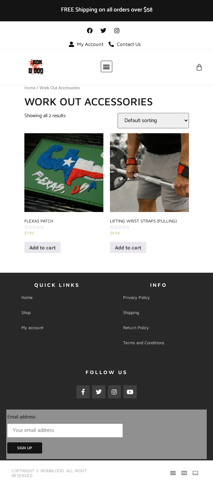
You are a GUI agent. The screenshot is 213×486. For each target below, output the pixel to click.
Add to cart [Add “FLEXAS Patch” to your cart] (42, 247)
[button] (106, 66)
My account (32, 327)
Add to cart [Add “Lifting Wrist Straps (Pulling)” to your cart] (128, 247)
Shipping (131, 312)
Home (30, 87)
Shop (26, 312)
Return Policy (136, 327)
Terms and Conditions (143, 342)
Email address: (65, 425)
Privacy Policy (136, 297)
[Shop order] (153, 120)
